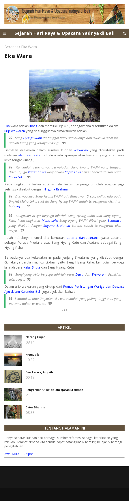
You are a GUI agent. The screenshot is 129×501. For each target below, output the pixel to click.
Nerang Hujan (35, 337)
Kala (26, 267)
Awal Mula (11, 454)
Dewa (79, 274)
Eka (7, 126)
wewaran (81, 150)
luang (33, 126)
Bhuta (36, 267)
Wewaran (99, 274)
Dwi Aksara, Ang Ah (39, 372)
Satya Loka (16, 177)
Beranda (11, 46)
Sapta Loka (73, 172)
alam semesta (29, 155)
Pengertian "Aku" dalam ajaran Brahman (54, 390)
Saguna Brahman (56, 225)
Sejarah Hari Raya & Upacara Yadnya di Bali (65, 33)
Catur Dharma (35, 407)
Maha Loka (50, 220)
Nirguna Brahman (56, 189)
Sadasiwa (114, 220)
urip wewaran (14, 131)
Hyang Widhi (32, 138)
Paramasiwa (37, 172)
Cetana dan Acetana (83, 237)
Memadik (32, 355)
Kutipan (28, 454)
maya (18, 206)
